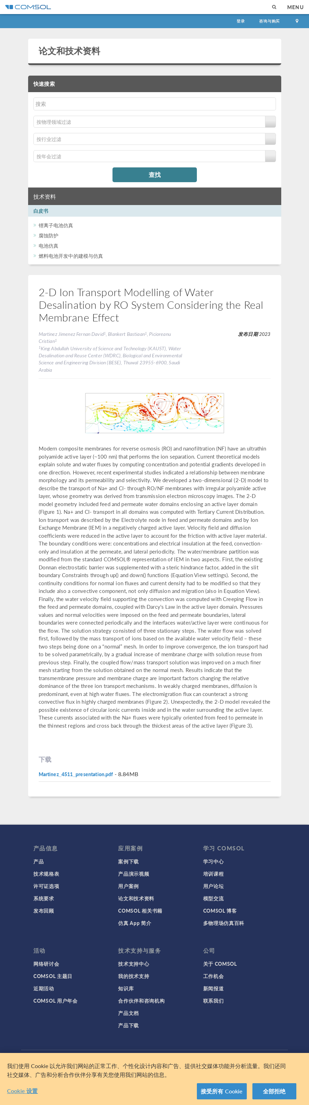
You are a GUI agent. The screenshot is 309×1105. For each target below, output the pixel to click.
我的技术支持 (133, 975)
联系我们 (213, 1000)
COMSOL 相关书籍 (140, 910)
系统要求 (43, 898)
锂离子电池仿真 (56, 225)
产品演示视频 (133, 873)
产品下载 (128, 1025)
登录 (241, 21)
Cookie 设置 (22, 1091)
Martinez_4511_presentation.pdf (76, 774)
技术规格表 (46, 873)
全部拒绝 (274, 1091)
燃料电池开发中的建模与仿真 (71, 255)
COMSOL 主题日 (52, 975)
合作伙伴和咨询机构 (141, 1000)
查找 (155, 174)
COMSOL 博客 (220, 910)
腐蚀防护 (49, 235)
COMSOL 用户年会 (55, 1000)
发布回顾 (43, 910)
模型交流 (213, 898)
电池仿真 (49, 245)
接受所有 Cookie (222, 1091)
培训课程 (213, 873)
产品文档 (128, 1012)
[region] (154, 1079)
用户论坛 (213, 885)
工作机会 (213, 975)
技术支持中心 (133, 963)
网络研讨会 (46, 963)
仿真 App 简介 (134, 922)
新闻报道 (213, 988)
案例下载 (128, 861)
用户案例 (128, 885)
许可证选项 (46, 885)
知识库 (126, 988)
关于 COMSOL (220, 963)
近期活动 (43, 988)
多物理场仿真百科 (224, 922)
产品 (38, 861)
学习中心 (213, 861)
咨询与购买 (269, 21)
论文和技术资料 (70, 51)
